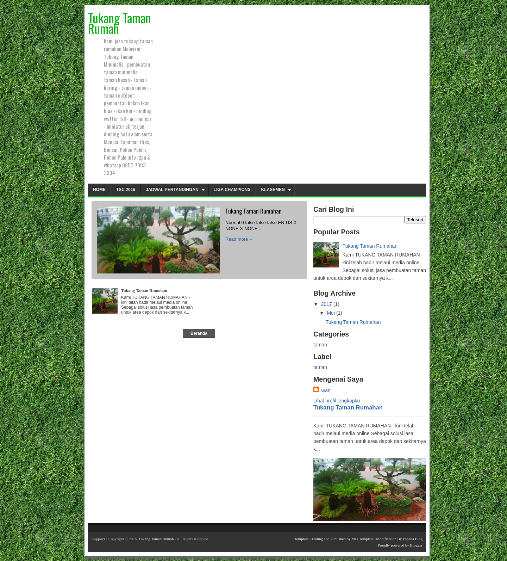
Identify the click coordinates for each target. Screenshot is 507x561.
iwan (325, 390)
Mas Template (362, 539)
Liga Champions (232, 189)
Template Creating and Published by (323, 539)
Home (99, 189)
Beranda (198, 333)
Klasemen (272, 189)
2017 (326, 304)
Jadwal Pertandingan (172, 189)
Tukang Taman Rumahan (253, 210)
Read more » (238, 239)
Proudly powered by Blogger (400, 545)
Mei (331, 313)
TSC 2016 (125, 189)
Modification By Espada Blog (399, 539)
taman (320, 344)
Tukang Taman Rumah (156, 539)
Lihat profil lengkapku (336, 400)
